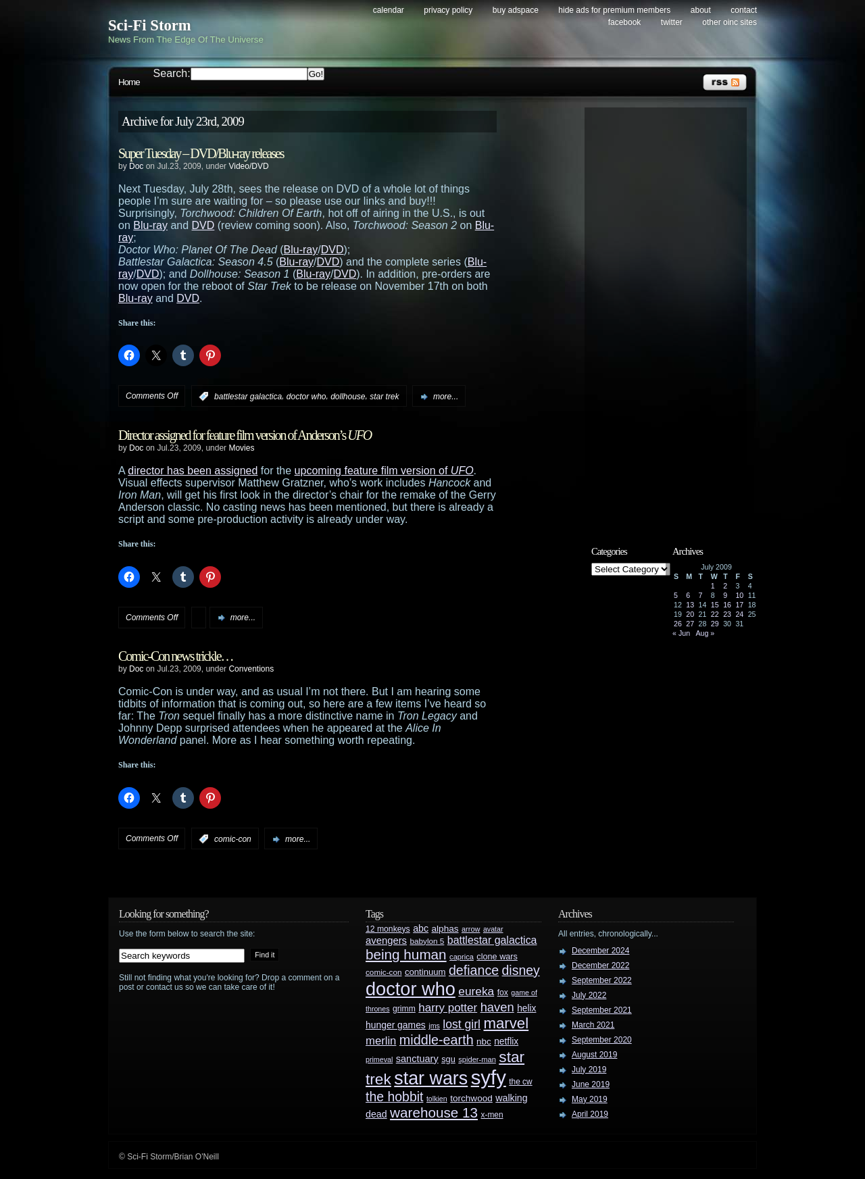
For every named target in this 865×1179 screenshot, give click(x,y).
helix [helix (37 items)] (526, 1008)
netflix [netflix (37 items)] (506, 1041)
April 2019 (590, 1114)
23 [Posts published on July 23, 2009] (727, 614)
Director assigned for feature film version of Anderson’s (244, 435)
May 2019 (590, 1099)
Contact (744, 10)
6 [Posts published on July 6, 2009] (688, 595)
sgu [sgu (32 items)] (448, 1059)
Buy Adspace (516, 10)
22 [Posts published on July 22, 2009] (715, 614)
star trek (384, 396)
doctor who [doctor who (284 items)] (410, 988)
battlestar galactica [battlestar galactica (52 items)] (492, 940)
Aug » (704, 633)
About (701, 10)
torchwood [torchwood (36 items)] (471, 1098)
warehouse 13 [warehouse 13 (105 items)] (434, 1112)
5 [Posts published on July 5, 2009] (676, 595)
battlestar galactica (248, 396)
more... (445, 396)
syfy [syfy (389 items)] (488, 1077)
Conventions (251, 669)
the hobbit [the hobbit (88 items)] (394, 1096)
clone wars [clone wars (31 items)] (497, 956)
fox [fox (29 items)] (502, 992)
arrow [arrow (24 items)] (471, 929)
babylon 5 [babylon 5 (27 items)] (427, 940)
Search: (172, 73)
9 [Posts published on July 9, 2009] (725, 595)
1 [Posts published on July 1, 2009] (713, 586)
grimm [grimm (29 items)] (404, 1008)
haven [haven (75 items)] (497, 1007)
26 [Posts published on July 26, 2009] (678, 624)
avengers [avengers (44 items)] (386, 940)
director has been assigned (192, 470)
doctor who (306, 396)
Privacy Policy (448, 10)
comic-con (232, 839)
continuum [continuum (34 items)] (425, 972)
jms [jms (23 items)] (434, 1026)
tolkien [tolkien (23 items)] (436, 1099)
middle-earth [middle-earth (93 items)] (436, 1039)
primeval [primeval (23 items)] (379, 1059)
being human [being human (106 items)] (406, 954)
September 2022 (602, 980)
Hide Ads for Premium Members (614, 10)
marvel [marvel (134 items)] (505, 1023)
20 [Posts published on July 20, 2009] (690, 614)
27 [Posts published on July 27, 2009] (690, 624)
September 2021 (602, 1010)
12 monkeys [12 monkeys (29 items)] (388, 929)
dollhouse (347, 396)
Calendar (388, 10)
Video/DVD (248, 166)
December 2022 (600, 965)
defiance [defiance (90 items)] (474, 970)
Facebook (624, 22)
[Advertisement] (672, 315)
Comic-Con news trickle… (175, 656)
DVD (203, 225)
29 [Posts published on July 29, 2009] (715, 624)
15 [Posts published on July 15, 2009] (715, 605)
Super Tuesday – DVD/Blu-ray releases (201, 153)
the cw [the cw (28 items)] (520, 1081)
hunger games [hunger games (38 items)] (396, 1025)
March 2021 (593, 1025)
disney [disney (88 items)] (521, 970)
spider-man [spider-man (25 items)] (477, 1059)
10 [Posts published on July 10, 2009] (739, 595)
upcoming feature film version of (384, 470)
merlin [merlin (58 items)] (381, 1040)
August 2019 (594, 1054)
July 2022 (589, 995)
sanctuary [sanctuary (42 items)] (417, 1058)
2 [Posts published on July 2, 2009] (725, 586)
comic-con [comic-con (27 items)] (383, 972)
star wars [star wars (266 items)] (431, 1078)
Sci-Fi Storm (149, 25)
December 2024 (600, 950)
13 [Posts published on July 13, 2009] (690, 605)
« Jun (681, 633)
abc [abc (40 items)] (420, 928)
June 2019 (591, 1084)
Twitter (672, 22)
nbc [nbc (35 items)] (483, 1041)
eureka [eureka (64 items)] (476, 991)
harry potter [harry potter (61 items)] (447, 1007)
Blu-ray (150, 225)
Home (129, 82)
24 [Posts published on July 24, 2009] (739, 614)
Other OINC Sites (729, 22)
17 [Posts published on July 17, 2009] (739, 605)
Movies (241, 448)
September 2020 (602, 1040)
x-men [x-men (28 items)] (491, 1115)
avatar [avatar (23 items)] (493, 929)
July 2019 (589, 1069)
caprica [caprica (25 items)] (461, 957)
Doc (136, 166)
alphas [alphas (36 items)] (445, 929)
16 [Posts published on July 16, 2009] (727, 605)
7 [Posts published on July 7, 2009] (701, 595)
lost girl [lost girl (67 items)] (461, 1024)
